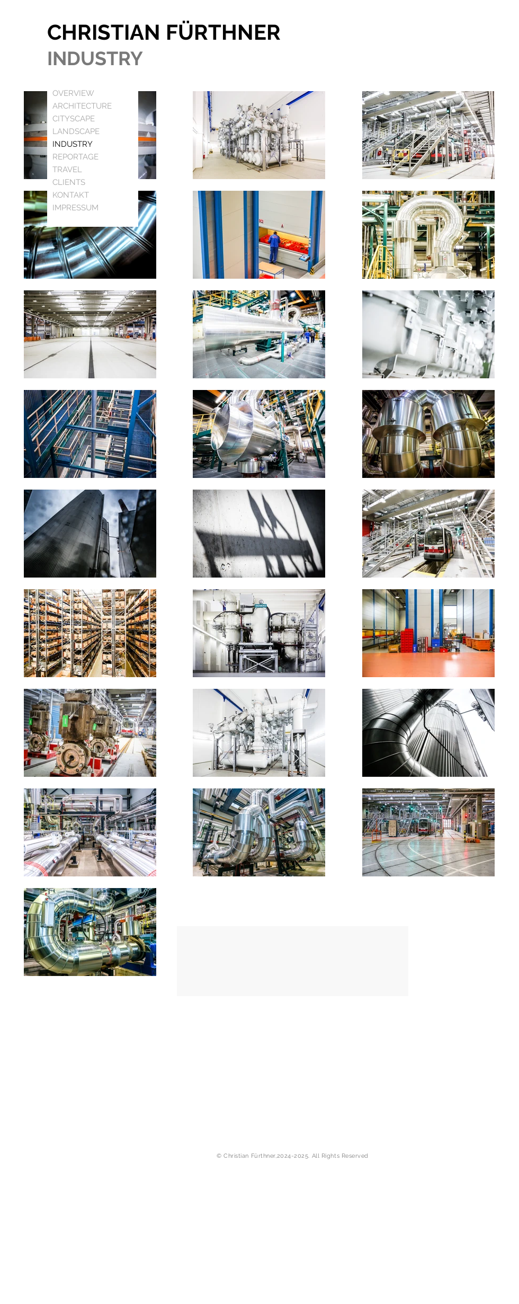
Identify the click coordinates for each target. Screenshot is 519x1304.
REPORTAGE (75, 157)
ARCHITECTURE (82, 106)
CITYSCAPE (73, 118)
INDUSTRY (72, 144)
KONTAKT (70, 195)
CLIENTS (68, 182)
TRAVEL (67, 169)
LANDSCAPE (76, 131)
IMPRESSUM (75, 207)
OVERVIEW (73, 93)
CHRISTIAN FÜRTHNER (164, 32)
